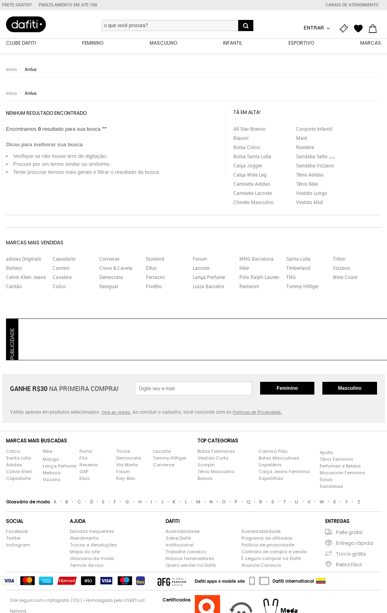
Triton (339, 259)
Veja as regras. (116, 412)
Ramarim (249, 286)
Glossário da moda (92, 559)
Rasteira (305, 147)
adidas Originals (23, 259)
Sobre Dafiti (178, 538)
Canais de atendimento (352, 5)
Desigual (108, 286)
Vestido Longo (311, 193)
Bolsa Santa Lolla (252, 156)
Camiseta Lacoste (252, 193)
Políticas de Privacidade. (257, 412)
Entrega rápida (354, 543)
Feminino (287, 388)
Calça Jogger (247, 165)
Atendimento (84, 538)
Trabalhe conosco (186, 552)
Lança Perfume (209, 277)
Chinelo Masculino (253, 202)
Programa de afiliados (266, 538)
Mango (51, 459)
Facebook (17, 531)
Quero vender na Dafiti (191, 565)
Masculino (349, 388)
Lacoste (201, 268)
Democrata (111, 277)
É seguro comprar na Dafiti (271, 559)
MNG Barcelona (256, 259)
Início (11, 70)
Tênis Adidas (310, 174)
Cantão (14, 286)
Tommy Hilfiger (302, 286)
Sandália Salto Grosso (320, 156)
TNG (291, 277)
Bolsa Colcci (246, 147)
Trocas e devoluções (93, 545)
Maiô (301, 138)
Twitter (13, 538)
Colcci (59, 286)
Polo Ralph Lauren (259, 277)
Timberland (298, 268)
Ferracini (155, 277)
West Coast (345, 277)
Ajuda (326, 452)
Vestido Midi (309, 202)
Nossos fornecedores (190, 559)
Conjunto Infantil (314, 129)
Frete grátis (349, 532)
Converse (109, 259)
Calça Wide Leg (250, 174)
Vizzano (341, 268)
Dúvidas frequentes (92, 531)
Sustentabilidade (260, 531)
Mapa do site (85, 552)
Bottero (14, 268)
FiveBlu (154, 286)
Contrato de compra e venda (274, 552)
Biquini (241, 138)
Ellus (151, 268)
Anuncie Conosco (261, 565)
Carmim (61, 268)
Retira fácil (349, 565)
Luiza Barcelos (208, 286)
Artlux (31, 70)
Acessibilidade (182, 531)
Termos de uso (86, 565)
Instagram (18, 545)
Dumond (155, 259)
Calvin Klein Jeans (26, 277)
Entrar (314, 27)
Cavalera (62, 277)
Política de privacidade (267, 545)
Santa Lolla (298, 259)
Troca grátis (351, 554)
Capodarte (64, 259)
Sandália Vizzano (315, 165)
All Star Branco (249, 129)
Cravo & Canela (115, 268)
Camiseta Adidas (251, 184)
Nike (244, 268)
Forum (200, 259)
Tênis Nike (307, 184)
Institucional (180, 545)
